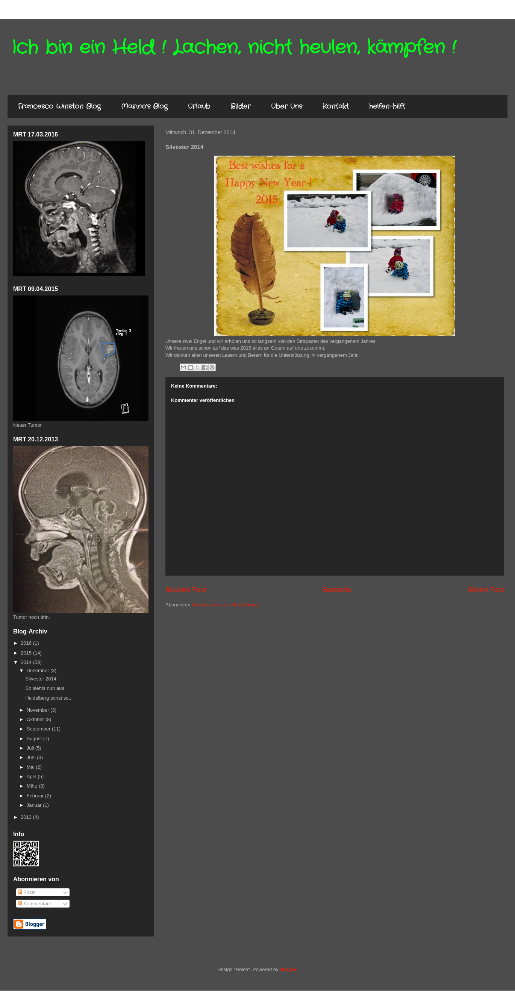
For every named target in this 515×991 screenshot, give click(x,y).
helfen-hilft (387, 106)
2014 (27, 662)
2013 (27, 817)
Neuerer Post (185, 590)
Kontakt (336, 106)
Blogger (288, 969)
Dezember (39, 670)
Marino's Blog (144, 106)
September (39, 729)
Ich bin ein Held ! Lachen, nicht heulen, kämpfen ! (233, 48)
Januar (35, 805)
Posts (27, 892)
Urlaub (199, 106)
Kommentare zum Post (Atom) (225, 605)
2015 (27, 653)
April (32, 776)
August (35, 738)
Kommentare (35, 903)
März (33, 786)
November (39, 710)
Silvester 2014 (40, 679)
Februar (36, 796)
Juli (31, 748)
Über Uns (286, 106)
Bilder (240, 106)
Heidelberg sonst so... (49, 698)
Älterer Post (486, 590)
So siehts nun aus (44, 688)
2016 (27, 643)
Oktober (36, 719)
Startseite (337, 590)
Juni (32, 757)
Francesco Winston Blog (59, 106)
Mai (31, 767)
